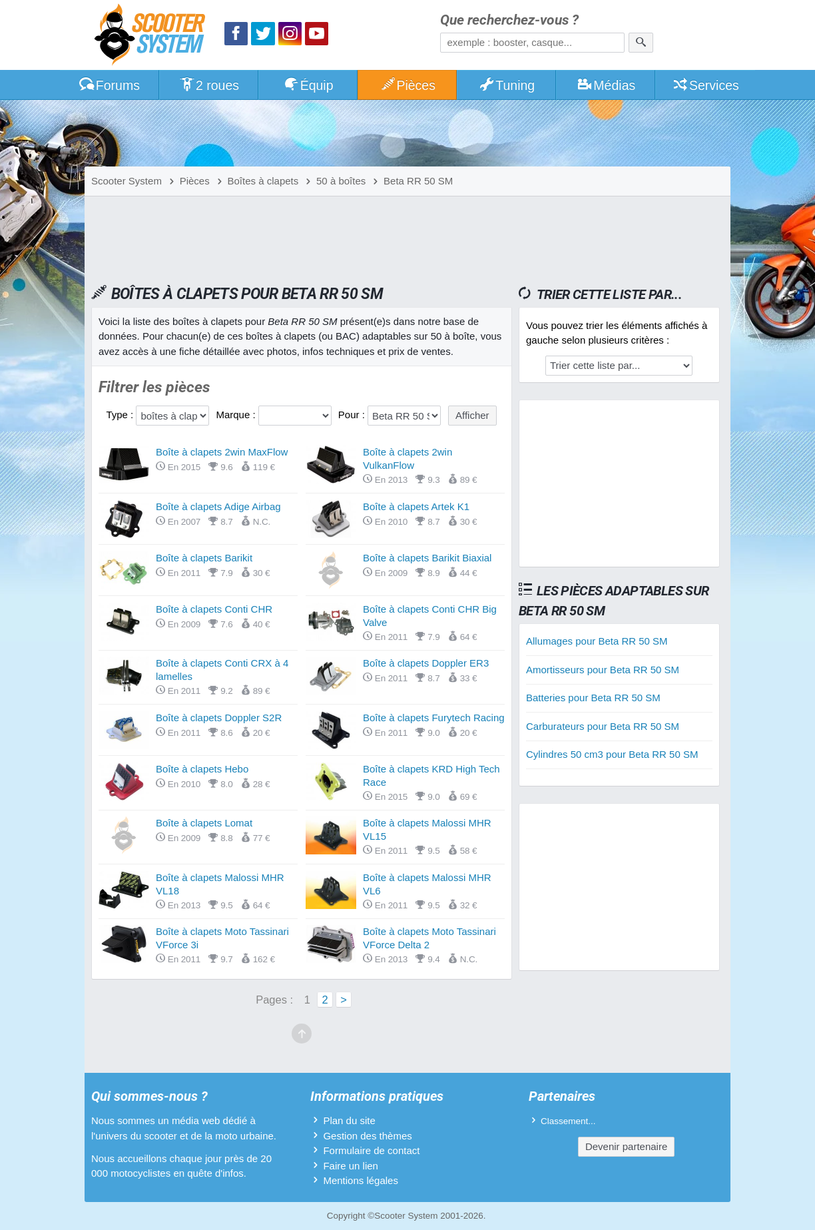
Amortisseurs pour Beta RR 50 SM (602, 669)
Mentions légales (360, 1180)
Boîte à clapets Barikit (204, 557)
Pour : (353, 414)
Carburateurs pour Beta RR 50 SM (602, 726)
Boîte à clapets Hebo (202, 768)
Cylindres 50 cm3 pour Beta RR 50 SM (612, 754)
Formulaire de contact (371, 1150)
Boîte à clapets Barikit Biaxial (427, 557)
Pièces (407, 85)
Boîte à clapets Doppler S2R (219, 717)
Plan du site (349, 1120)
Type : (121, 414)
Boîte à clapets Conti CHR (214, 609)
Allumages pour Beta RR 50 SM (597, 641)
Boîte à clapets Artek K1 (416, 506)
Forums (109, 85)
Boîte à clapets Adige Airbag (218, 506)
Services (705, 85)
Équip (308, 85)
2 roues (208, 85)
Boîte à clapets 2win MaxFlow (222, 452)
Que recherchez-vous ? (509, 20)
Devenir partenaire (626, 1146)
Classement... (568, 1121)
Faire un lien (350, 1165)
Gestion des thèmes (367, 1135)
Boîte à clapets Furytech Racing (434, 717)
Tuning (507, 85)
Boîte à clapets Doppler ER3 (426, 663)
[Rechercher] (641, 43)
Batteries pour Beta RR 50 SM (593, 697)
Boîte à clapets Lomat (204, 822)
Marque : (237, 414)
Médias (606, 85)
